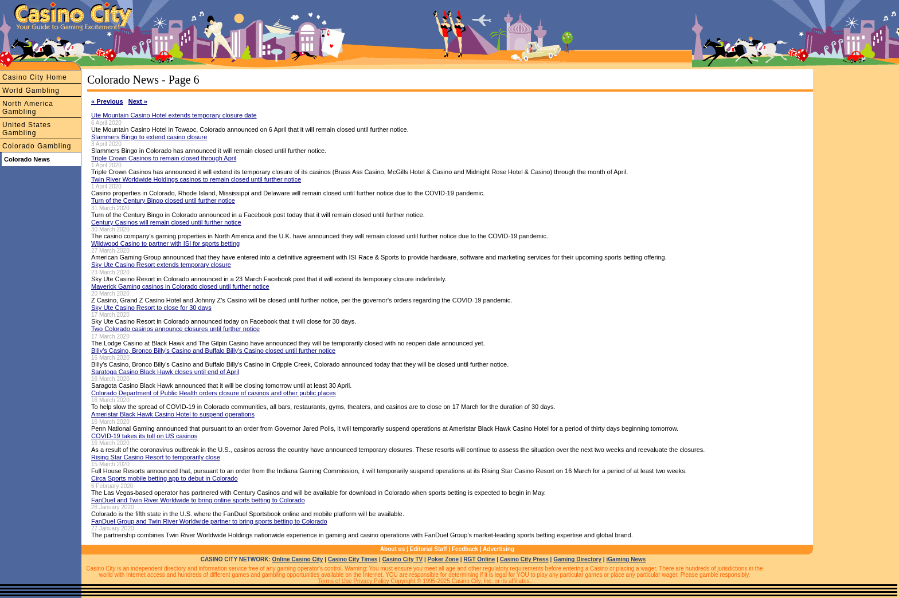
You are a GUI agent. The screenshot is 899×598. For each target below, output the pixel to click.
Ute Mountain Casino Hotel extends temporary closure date (174, 115)
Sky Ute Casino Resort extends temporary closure (161, 264)
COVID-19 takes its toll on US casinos (144, 435)
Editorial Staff (428, 549)
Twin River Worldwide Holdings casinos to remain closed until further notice (196, 179)
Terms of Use (335, 581)
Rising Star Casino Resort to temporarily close (155, 457)
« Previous (107, 101)
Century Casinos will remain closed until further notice (166, 222)
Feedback (465, 549)
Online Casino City (297, 559)
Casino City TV (402, 559)
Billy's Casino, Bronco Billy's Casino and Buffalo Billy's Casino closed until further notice (213, 350)
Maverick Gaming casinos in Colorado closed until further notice (180, 286)
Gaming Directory (577, 559)
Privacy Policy (371, 581)
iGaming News (626, 559)
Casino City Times (353, 559)
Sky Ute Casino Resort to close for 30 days (151, 307)
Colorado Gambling (36, 146)
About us (392, 549)
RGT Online (479, 559)
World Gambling (31, 90)
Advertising (498, 549)
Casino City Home (34, 77)
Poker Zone (443, 559)
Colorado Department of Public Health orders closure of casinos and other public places (213, 393)
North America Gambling (27, 108)
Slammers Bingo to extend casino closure (149, 136)
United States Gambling (26, 129)
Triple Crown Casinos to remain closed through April (163, 158)
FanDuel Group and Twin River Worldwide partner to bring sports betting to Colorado (209, 521)
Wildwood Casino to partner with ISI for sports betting (165, 243)
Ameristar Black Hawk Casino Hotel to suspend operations (173, 414)
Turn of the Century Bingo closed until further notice (163, 200)
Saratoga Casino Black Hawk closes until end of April (165, 371)
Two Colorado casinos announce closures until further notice (175, 328)
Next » (137, 101)
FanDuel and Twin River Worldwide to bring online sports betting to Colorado (198, 500)
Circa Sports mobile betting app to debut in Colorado (164, 478)
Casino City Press (524, 559)
